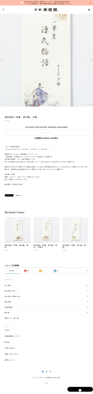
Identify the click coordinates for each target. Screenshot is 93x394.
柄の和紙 (8, 302)
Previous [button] (2, 60)
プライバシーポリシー (39, 377)
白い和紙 (8, 285)
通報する (19, 195)
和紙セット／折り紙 (12, 318)
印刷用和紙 (9, 307)
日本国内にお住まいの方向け (46, 138)
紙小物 (7, 312)
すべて (12, 271)
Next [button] (90, 60)
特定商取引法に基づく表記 (53, 377)
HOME (7, 330)
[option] (46, 60)
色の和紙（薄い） (11, 291)
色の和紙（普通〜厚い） (13, 296)
